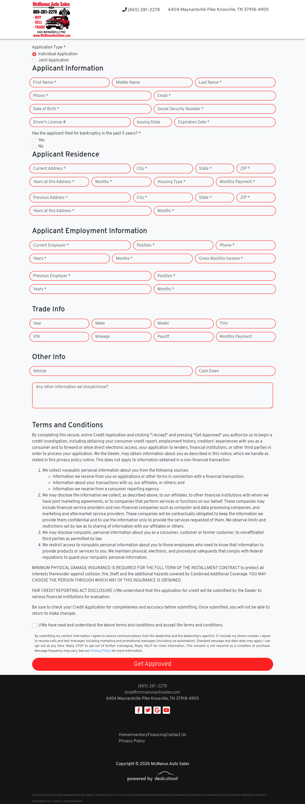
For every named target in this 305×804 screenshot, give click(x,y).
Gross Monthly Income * (221, 258)
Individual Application (58, 54)
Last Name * (210, 82)
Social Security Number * (181, 109)
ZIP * (245, 168)
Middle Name (128, 82)
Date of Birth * (46, 109)
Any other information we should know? (72, 387)
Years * (39, 258)
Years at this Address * (53, 182)
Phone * (40, 96)
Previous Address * (50, 197)
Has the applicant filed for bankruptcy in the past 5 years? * (86, 133)
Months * (103, 182)
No (41, 146)
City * (142, 168)
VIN (36, 336)
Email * (164, 96)
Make (100, 323)
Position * (146, 245)
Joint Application (53, 60)
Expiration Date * (193, 122)
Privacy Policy (100, 651)
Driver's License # (49, 122)
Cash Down (209, 371)
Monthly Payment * (237, 182)
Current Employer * (51, 245)
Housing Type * (172, 182)
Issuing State (148, 122)
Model (163, 323)
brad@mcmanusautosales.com (152, 692)
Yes (41, 140)
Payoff (163, 336)
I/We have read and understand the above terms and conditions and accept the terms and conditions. (130, 625)
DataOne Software (114, 795)
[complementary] (289, 788)
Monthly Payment (236, 336)
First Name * (44, 82)
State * (205, 168)
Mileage (102, 336)
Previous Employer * (52, 276)
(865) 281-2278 (141, 10)
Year (37, 323)
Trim (224, 323)
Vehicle (39, 371)
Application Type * (49, 47)
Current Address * (49, 168)
